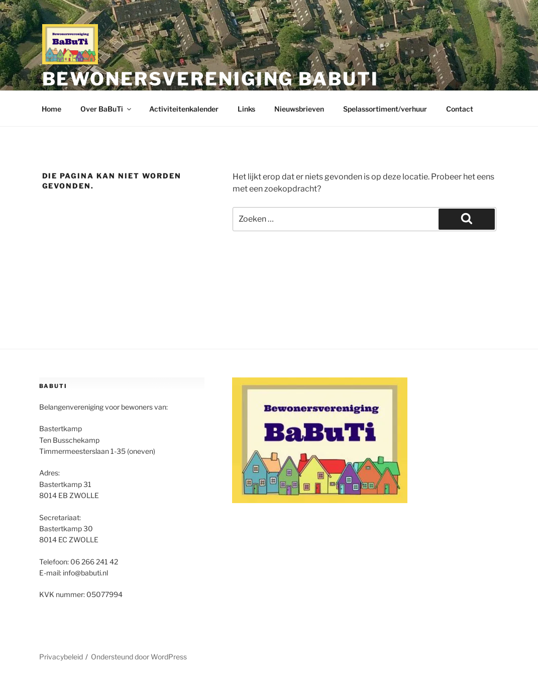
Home (51, 109)
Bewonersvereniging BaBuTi (210, 79)
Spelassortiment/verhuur (385, 109)
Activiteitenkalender (184, 109)
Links (246, 109)
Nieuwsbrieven (299, 109)
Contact (459, 109)
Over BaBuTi (106, 109)
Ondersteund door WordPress (139, 656)
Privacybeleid (61, 656)
